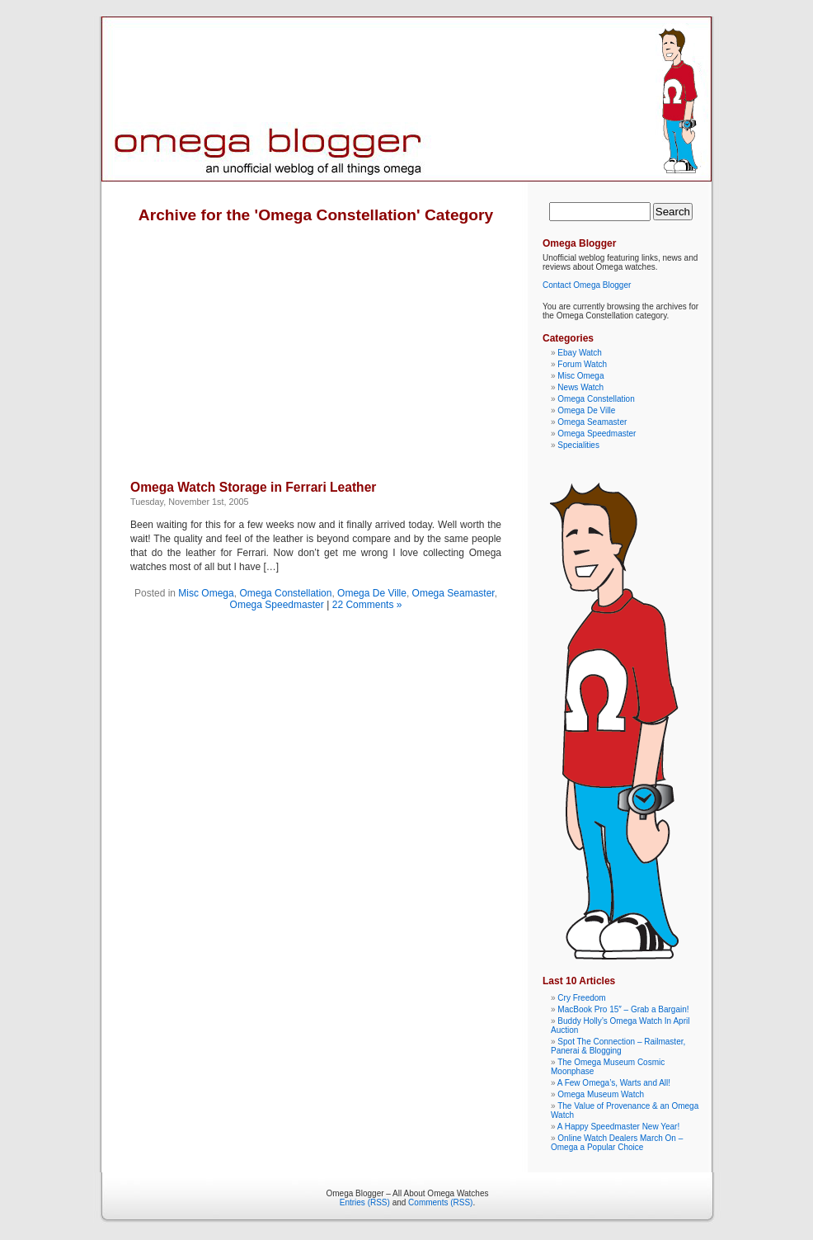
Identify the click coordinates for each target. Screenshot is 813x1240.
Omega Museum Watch (600, 1094)
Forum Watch (582, 364)
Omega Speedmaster (277, 605)
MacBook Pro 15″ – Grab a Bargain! (622, 1009)
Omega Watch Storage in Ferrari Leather (253, 487)
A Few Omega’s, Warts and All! (613, 1082)
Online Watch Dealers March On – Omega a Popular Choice (617, 1143)
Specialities (578, 445)
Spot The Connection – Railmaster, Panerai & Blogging (618, 1046)
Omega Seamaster (453, 593)
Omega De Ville (371, 593)
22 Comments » (367, 605)
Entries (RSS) (365, 1202)
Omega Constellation (285, 593)
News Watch (580, 387)
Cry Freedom (581, 997)
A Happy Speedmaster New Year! (618, 1126)
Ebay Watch (579, 352)
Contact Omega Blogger (587, 285)
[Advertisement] (268, 339)
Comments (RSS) (440, 1202)
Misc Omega (205, 593)
